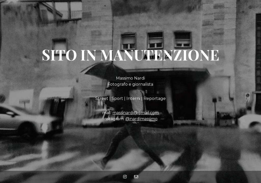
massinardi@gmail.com (135, 112)
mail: (107, 112)
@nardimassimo (141, 118)
